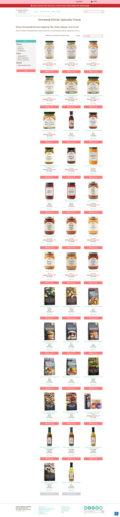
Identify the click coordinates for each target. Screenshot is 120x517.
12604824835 (20, 511)
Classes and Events (43, 511)
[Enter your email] (94, 511)
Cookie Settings (42, 513)
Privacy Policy (65, 511)
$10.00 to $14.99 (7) (22, 60)
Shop (36, 11)
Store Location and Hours (45, 509)
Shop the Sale (84, 5)
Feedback (41, 512)
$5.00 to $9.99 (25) (22, 58)
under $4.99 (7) (21, 56)
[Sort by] (93, 36)
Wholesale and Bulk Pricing (46, 508)
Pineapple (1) (20, 50)
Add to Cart (49, 71)
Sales (53, 11)
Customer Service (66, 508)
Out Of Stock (49, 494)
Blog (62, 512)
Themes (42, 11)
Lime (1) (19, 47)
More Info (49, 68)
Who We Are (41, 506)
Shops (17, 16)
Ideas (59, 11)
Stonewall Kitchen (31, 16)
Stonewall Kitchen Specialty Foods (45, 16)
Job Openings (65, 509)
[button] (116, 513)
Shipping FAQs (65, 506)
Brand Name (23, 16)
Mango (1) (20, 48)
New (48, 11)
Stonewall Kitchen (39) (23, 65)
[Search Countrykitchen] (94, 11)
